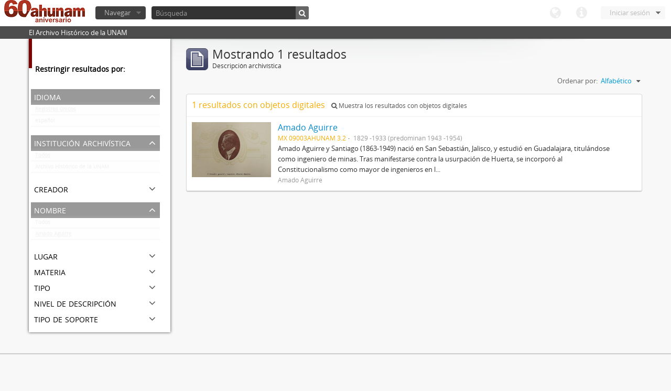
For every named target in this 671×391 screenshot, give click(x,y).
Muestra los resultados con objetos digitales (399, 105)
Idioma (555, 13)
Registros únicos (55, 111)
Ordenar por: (577, 80)
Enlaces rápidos (581, 13)
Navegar (117, 12)
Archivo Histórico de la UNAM (72, 168)
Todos (42, 157)
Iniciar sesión (630, 12)
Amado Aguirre (53, 236)
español (45, 122)
